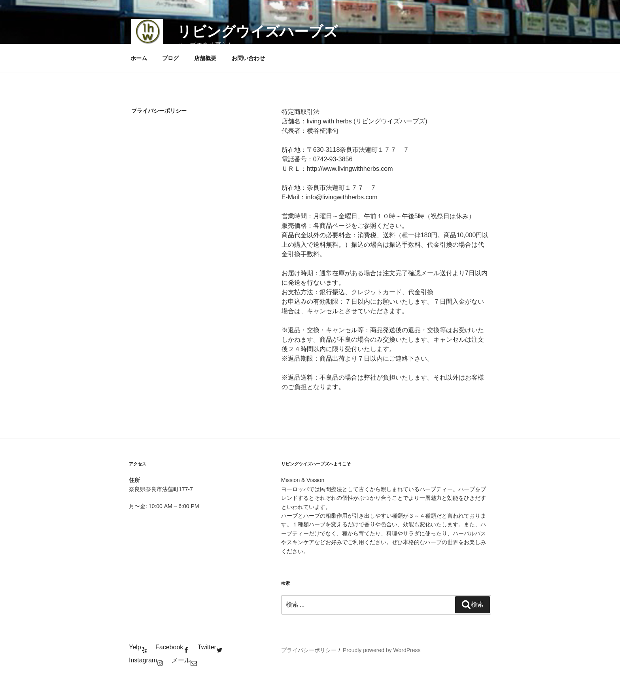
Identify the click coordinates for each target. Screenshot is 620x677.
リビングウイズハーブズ (257, 31)
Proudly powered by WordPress (382, 650)
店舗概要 (205, 58)
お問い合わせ (248, 58)
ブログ (170, 58)
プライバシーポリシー (308, 650)
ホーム (138, 58)
